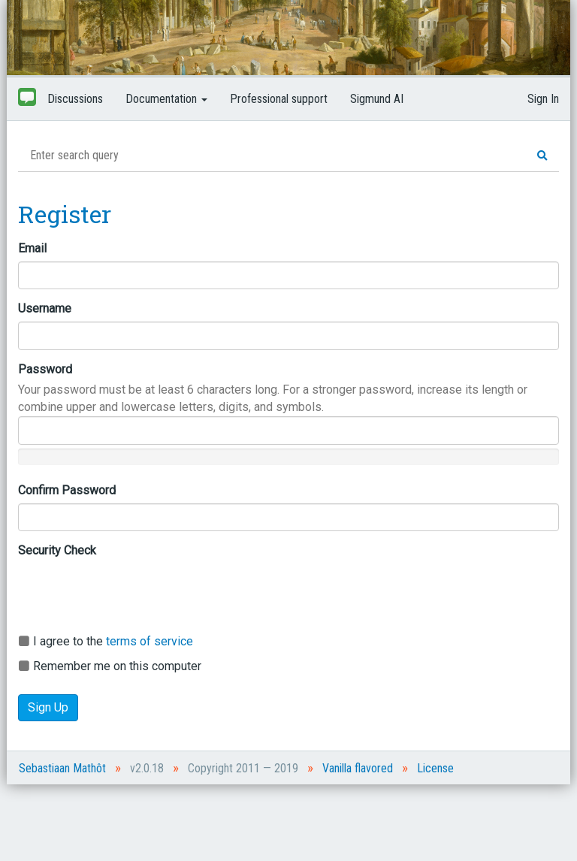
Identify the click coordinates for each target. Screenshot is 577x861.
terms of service (149, 641)
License (435, 768)
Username (44, 308)
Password (45, 369)
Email (32, 248)
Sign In (543, 99)
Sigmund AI (376, 99)
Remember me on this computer (109, 666)
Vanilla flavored (357, 768)
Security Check (57, 550)
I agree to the (105, 641)
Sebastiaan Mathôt (62, 768)
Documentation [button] (166, 99)
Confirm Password (67, 490)
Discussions (75, 99)
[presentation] (132, 592)
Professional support (279, 99)
